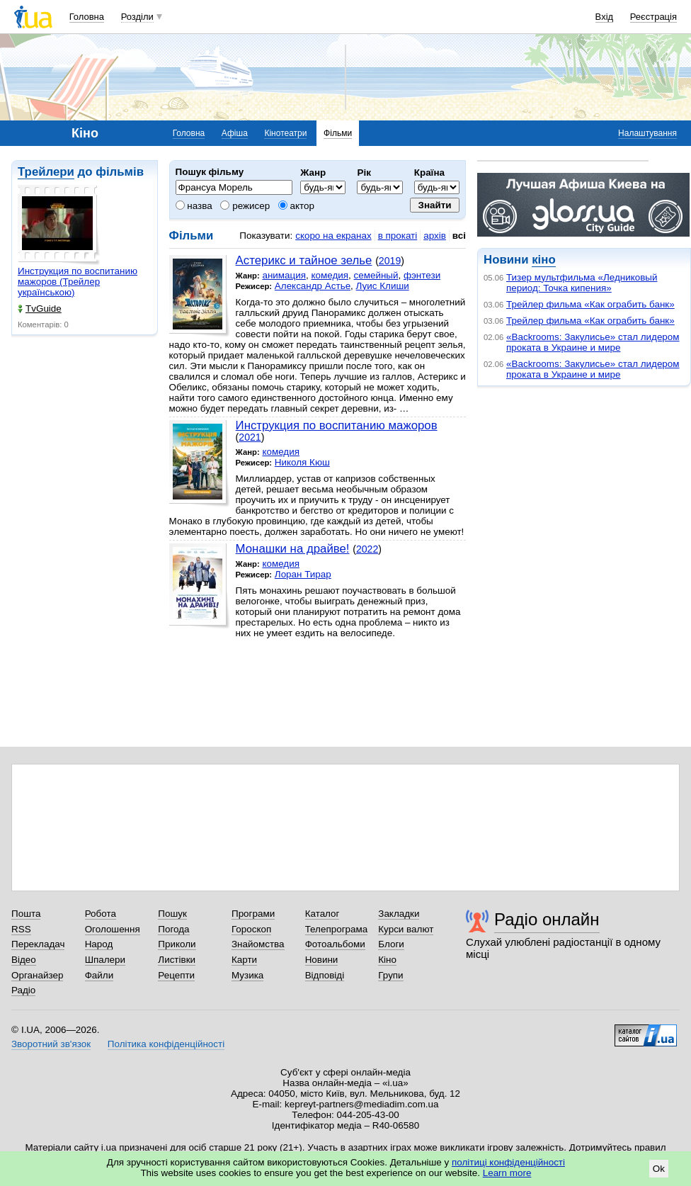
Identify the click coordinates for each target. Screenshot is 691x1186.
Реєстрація (653, 16)
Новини (321, 959)
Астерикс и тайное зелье (304, 260)
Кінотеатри (285, 133)
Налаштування (647, 133)
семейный (375, 275)
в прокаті (398, 235)
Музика (247, 975)
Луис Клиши (382, 286)
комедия (329, 275)
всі (459, 235)
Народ (99, 944)
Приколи (176, 944)
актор (296, 206)
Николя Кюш (302, 462)
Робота (100, 913)
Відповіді (325, 975)
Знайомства (258, 944)
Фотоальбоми (335, 944)
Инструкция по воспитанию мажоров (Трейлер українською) (77, 282)
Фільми (338, 133)
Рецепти (176, 975)
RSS (21, 929)
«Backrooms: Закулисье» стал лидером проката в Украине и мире (593, 342)
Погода (173, 929)
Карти (244, 959)
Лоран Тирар (303, 574)
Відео (23, 959)
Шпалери (105, 959)
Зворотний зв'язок (51, 1044)
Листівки (176, 959)
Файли (99, 975)
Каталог (322, 913)
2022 (367, 549)
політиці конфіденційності (508, 1162)
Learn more (507, 1173)
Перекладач (37, 944)
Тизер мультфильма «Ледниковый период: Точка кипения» (581, 282)
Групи (390, 975)
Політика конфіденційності (166, 1044)
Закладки (398, 913)
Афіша (235, 133)
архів (434, 235)
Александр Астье (312, 286)
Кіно (387, 959)
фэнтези (422, 275)
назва (194, 206)
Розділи (137, 16)
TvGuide (40, 308)
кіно (543, 259)
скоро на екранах (333, 235)
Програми (253, 913)
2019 (390, 260)
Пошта (25, 913)
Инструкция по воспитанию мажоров (337, 425)
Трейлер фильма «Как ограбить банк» (590, 304)
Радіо (23, 990)
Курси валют (405, 929)
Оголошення (112, 929)
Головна (86, 16)
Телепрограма (336, 929)
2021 (250, 437)
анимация (284, 275)
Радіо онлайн (547, 919)
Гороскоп (251, 929)
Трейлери (46, 172)
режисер (245, 206)
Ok (659, 1168)
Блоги (391, 944)
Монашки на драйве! (293, 548)
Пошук (172, 913)
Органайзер (37, 975)
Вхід (604, 16)
